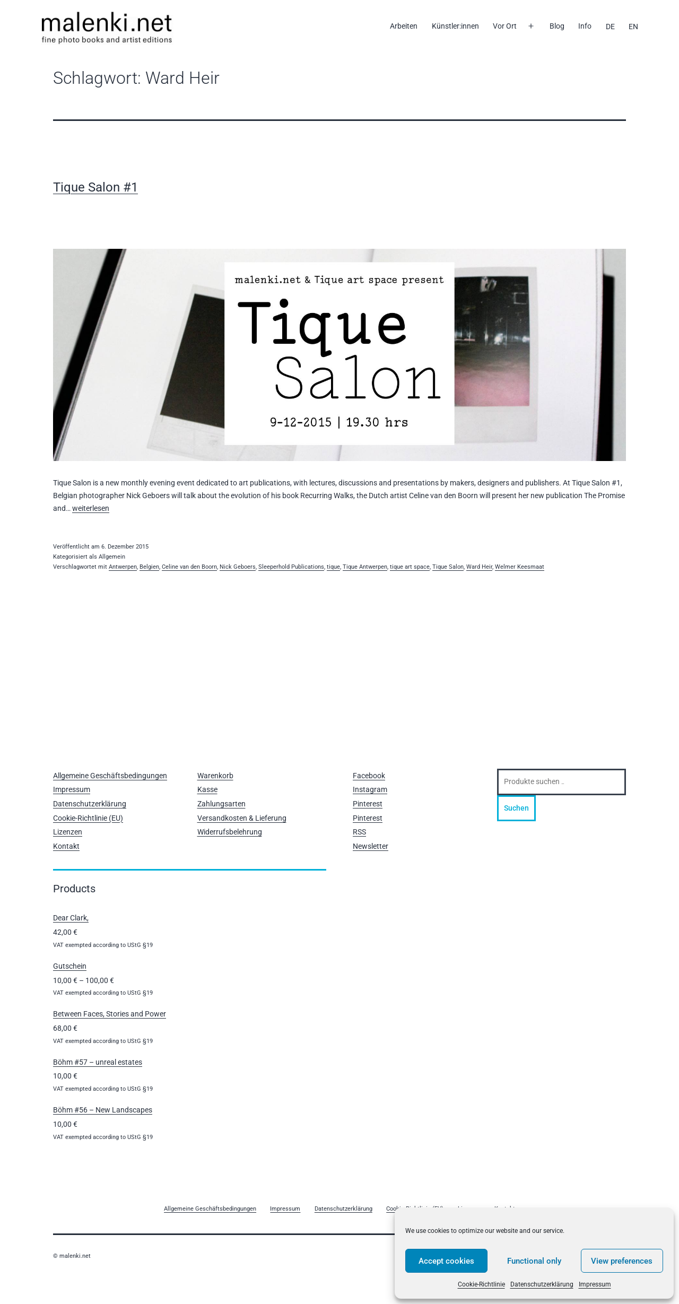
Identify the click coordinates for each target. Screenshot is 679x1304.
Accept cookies (446, 1261)
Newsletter (370, 846)
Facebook (369, 775)
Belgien (149, 566)
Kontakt (66, 846)
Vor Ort (505, 26)
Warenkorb (215, 775)
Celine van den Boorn (189, 566)
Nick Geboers (238, 566)
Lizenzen (67, 832)
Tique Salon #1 (95, 187)
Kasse (207, 789)
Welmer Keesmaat (519, 566)
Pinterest (367, 803)
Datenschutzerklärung (541, 1284)
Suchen (516, 808)
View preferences (621, 1261)
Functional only (534, 1261)
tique (333, 566)
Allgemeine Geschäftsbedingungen (110, 775)
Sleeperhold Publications (291, 566)
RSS (359, 832)
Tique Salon (448, 566)
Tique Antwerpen (365, 566)
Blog (557, 26)
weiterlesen (90, 508)
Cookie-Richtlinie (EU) (88, 818)
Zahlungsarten (221, 803)
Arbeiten (403, 26)
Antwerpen (123, 566)
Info (584, 26)
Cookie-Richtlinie (481, 1284)
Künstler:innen (455, 26)
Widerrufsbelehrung (229, 832)
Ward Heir (479, 566)
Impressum (595, 1284)
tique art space (410, 566)
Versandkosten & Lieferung (241, 818)
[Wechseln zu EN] (633, 26)
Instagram (370, 789)
